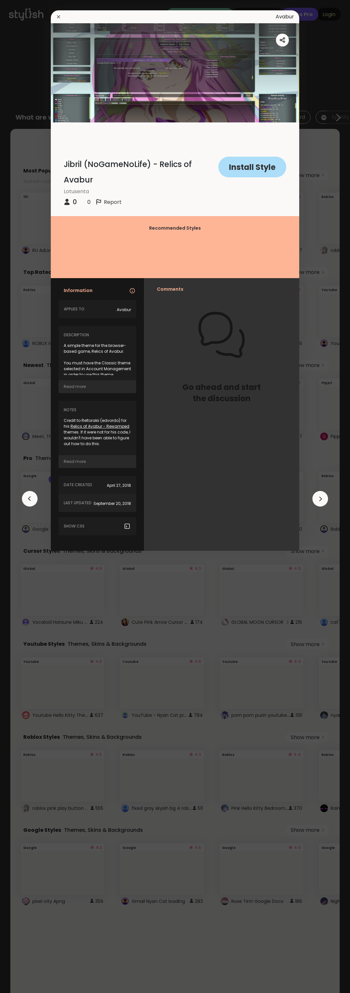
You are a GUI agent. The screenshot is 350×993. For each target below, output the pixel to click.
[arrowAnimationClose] (30, 499)
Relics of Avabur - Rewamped (100, 426)
